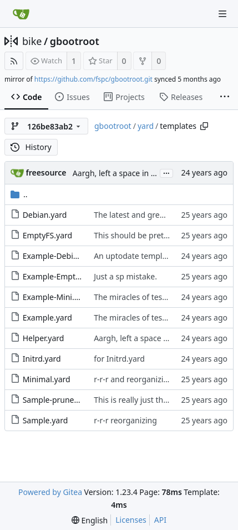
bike (32, 41)
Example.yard (47, 317)
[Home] (21, 14)
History (31, 147)
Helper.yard (43, 338)
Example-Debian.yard (61, 256)
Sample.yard (45, 420)
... (166, 172)
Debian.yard (45, 214)
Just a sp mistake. (125, 276)
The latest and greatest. (137, 214)
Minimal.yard (46, 379)
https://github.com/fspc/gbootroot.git (93, 79)
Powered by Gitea (50, 492)
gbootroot (74, 41)
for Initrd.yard (119, 358)
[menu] (90, 520)
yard (146, 126)
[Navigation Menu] (222, 14)
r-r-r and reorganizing (133, 379)
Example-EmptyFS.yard (64, 276)
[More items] (225, 97)
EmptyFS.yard (48, 235)
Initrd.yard (42, 358)
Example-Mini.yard (56, 297)
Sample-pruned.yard (60, 399)
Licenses (130, 519)
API (160, 519)
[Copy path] (204, 126)
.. (19, 194)
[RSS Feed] (13, 61)
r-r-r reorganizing (125, 420)
